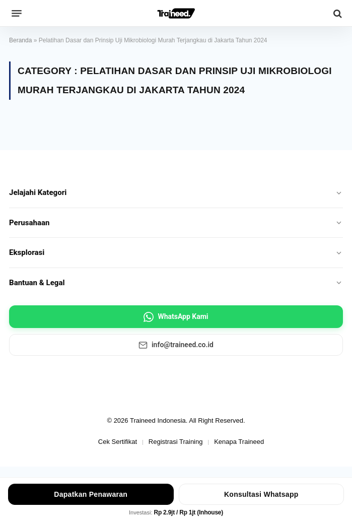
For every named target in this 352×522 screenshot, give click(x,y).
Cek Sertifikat (117, 441)
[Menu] (17, 13)
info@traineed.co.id (176, 345)
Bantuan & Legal (176, 282)
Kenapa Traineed (239, 441)
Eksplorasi (176, 252)
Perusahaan (176, 222)
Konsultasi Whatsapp (261, 494)
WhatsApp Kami (176, 317)
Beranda (20, 40)
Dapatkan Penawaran (90, 494)
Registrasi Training (176, 441)
